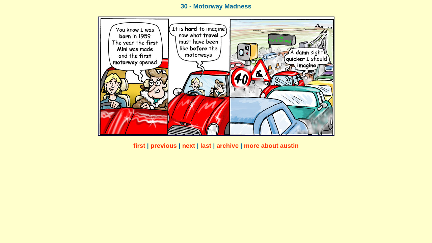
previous (164, 145)
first (139, 145)
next (188, 145)
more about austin (271, 145)
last (205, 145)
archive (228, 145)
